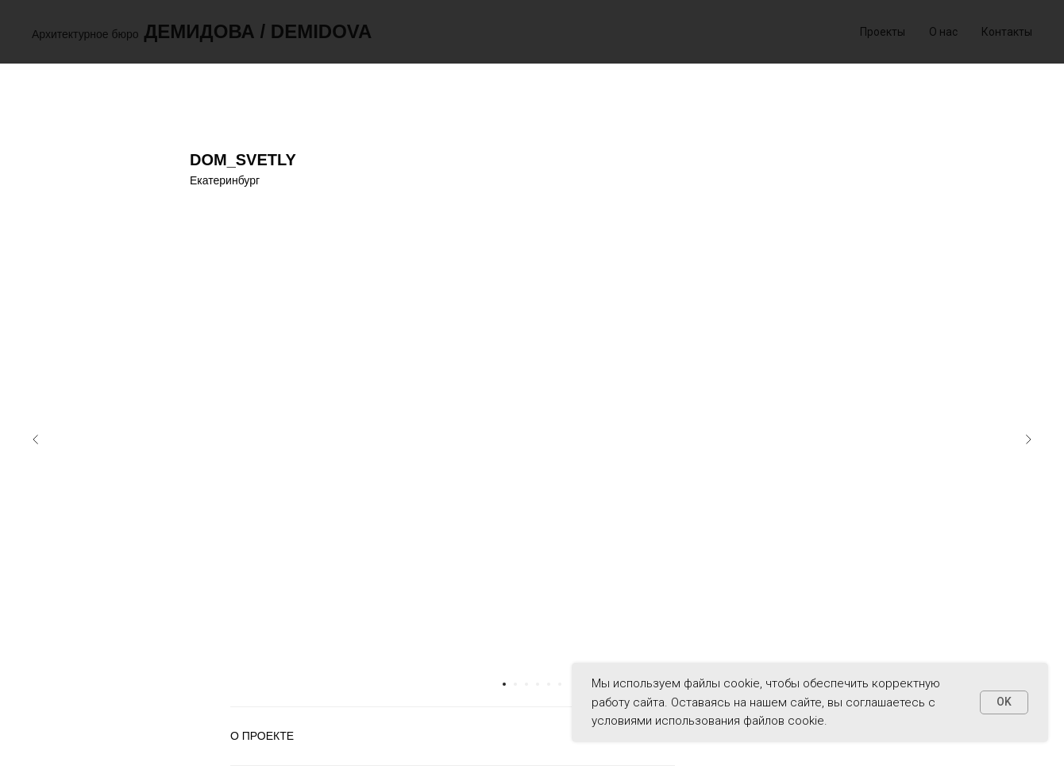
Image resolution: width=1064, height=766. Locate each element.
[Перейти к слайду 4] (537, 684)
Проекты (882, 31)
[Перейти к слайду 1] (504, 684)
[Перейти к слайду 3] (526, 684)
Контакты (1006, 31)
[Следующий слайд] (1028, 439)
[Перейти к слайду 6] (559, 684)
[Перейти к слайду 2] (515, 684)
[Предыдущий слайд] (36, 439)
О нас (943, 31)
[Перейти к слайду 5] (548, 684)
